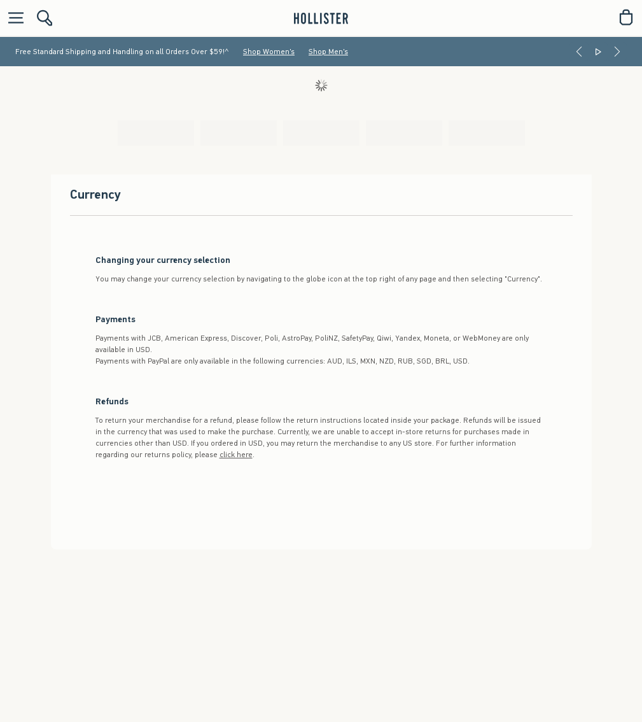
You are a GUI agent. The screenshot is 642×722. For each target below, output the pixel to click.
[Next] (617, 51)
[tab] (156, 133)
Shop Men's (328, 51)
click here (236, 454)
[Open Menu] (12, 17)
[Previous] (579, 51)
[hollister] (321, 17)
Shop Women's (269, 51)
